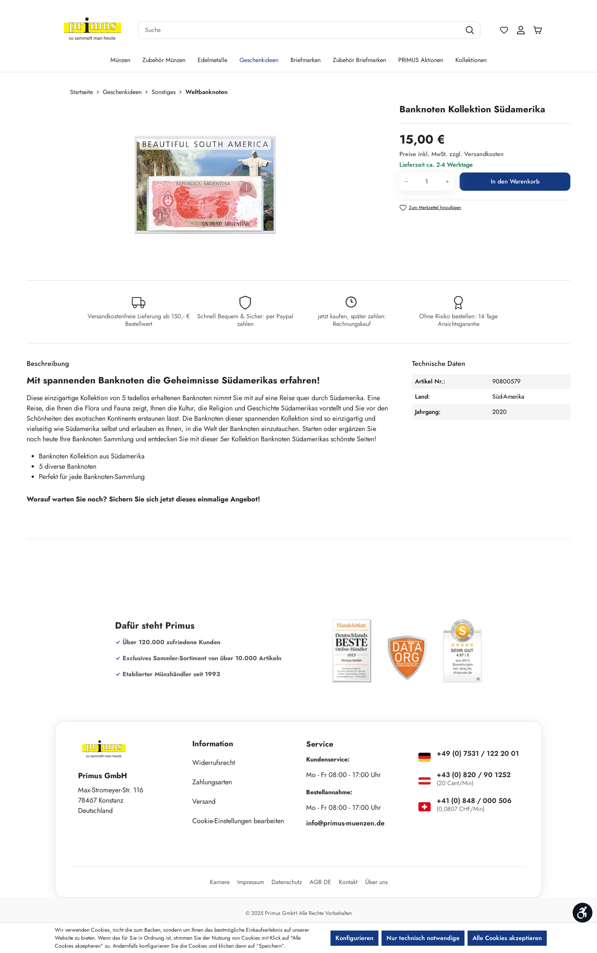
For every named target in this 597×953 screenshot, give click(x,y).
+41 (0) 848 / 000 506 (474, 801)
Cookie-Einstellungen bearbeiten (238, 821)
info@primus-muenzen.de (345, 823)
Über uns (376, 882)
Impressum (250, 882)
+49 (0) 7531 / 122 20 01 (478, 753)
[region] (209, 185)
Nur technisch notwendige (423, 938)
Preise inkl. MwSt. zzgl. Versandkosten (451, 154)
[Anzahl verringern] (406, 181)
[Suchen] (470, 30)
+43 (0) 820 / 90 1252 (474, 775)
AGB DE (320, 882)
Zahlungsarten (212, 782)
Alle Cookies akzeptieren (507, 938)
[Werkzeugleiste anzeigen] (582, 913)
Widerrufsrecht (213, 763)
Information (212, 744)
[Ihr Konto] (520, 30)
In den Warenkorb (515, 181)
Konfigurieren (354, 938)
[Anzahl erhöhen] (447, 181)
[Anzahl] (426, 181)
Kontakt (348, 882)
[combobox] (299, 30)
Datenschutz (286, 882)
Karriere (220, 882)
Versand (203, 801)
